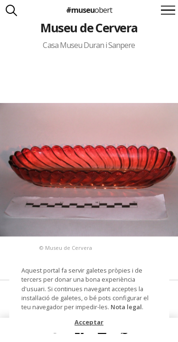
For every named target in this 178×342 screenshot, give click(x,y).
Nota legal (126, 307)
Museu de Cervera (89, 27)
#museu (89, 10)
